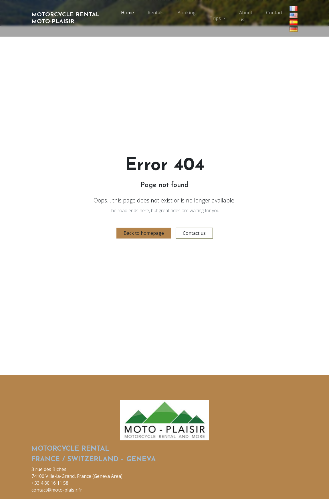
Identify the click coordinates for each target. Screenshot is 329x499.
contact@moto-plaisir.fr (56, 490)
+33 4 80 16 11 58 (49, 483)
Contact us (194, 233)
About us (245, 16)
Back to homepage (144, 233)
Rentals (156, 12)
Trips (215, 18)
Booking (186, 12)
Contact (274, 12)
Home (127, 12)
